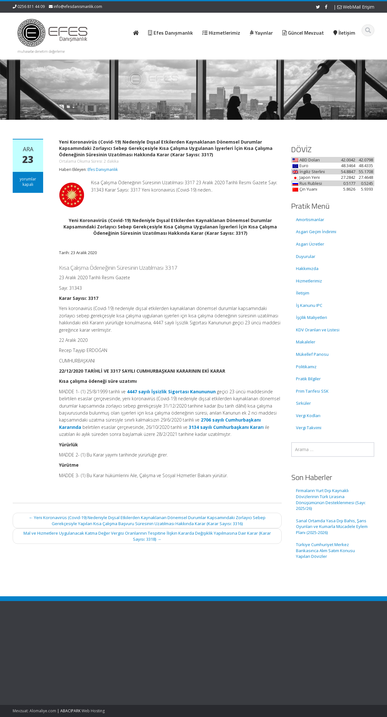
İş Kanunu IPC (309, 305)
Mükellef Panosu (312, 354)
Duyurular (305, 256)
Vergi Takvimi (308, 427)
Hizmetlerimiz (309, 281)
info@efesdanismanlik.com (78, 6)
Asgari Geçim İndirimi (316, 231)
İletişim (302, 293)
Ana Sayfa (214, 636)
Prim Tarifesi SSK (312, 391)
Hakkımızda (307, 268)
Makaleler (305, 342)
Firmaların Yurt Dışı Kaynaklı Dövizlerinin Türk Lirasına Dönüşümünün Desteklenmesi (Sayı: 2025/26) (331, 499)
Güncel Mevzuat (219, 654)
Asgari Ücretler (310, 244)
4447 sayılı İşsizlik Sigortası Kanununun (171, 392)
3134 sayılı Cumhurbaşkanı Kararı (226, 427)
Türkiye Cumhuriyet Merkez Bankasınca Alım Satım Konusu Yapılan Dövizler (325, 550)
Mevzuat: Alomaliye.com (34, 711)
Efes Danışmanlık (103, 169)
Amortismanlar (310, 219)
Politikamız (306, 366)
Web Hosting (93, 711)
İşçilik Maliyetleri (311, 317)
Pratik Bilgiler (308, 379)
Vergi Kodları (308, 415)
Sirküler (303, 403)
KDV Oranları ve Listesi (317, 330)
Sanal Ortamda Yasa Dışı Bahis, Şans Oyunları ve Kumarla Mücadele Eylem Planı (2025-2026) (332, 526)
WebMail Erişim (355, 7)
